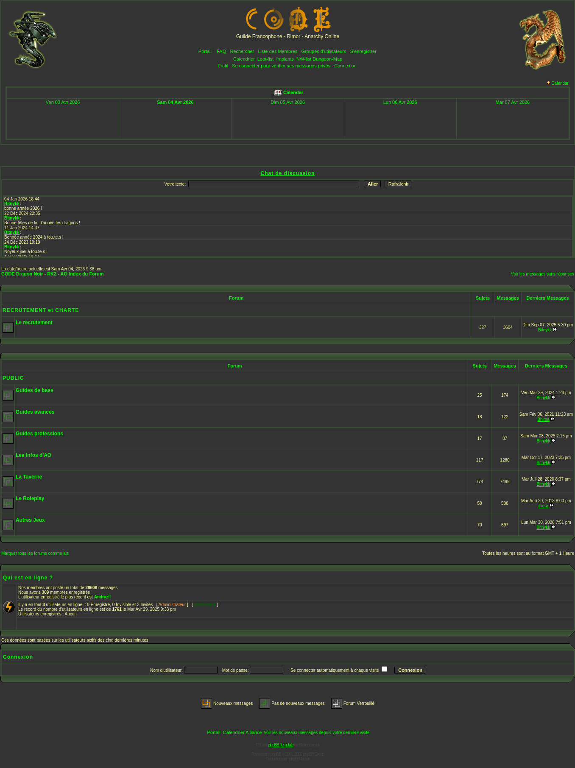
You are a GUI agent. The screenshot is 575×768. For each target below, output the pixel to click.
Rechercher (242, 51)
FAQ (221, 51)
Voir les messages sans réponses (542, 274)
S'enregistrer (363, 51)
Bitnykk (545, 330)
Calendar (558, 83)
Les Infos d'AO (33, 455)
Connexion (345, 65)
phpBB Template (280, 745)
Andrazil (102, 597)
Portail (205, 51)
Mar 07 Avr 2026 (513, 102)
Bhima (543, 419)
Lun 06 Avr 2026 (400, 102)
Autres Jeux (30, 520)
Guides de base (34, 390)
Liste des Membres (277, 51)
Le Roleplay (30, 498)
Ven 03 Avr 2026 (63, 102)
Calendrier (244, 58)
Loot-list (265, 58)
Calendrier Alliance (242, 732)
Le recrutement (34, 323)
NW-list (303, 58)
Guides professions (39, 434)
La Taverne (29, 477)
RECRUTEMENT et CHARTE (41, 310)
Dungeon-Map (327, 58)
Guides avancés (35, 412)
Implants (285, 58)
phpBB (276, 754)
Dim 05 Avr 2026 (288, 102)
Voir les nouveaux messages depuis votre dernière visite (317, 732)
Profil (223, 65)
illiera (543, 506)
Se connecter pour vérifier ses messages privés (281, 65)
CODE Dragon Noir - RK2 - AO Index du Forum (52, 273)
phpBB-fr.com (299, 759)
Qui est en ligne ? (28, 578)
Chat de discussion (287, 173)
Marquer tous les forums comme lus (35, 553)
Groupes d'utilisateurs (323, 51)
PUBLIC (13, 378)
